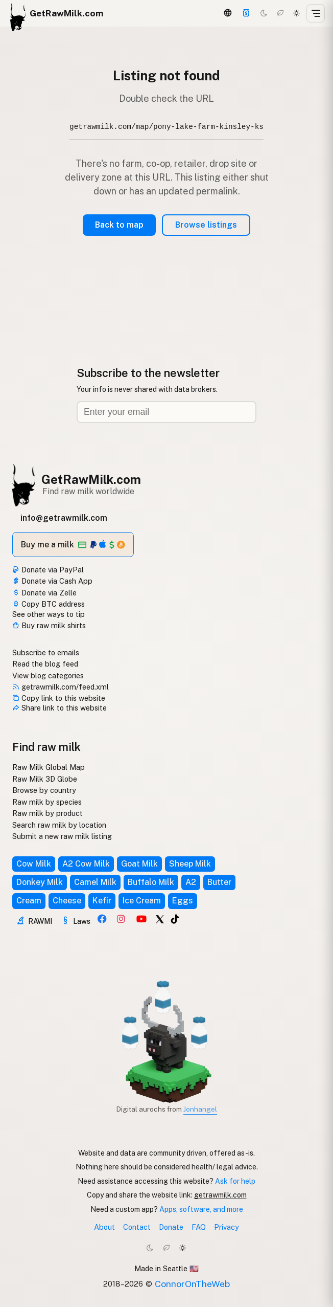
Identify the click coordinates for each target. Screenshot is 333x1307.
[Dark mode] (264, 13)
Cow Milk (33, 864)
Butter (219, 882)
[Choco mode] (280, 13)
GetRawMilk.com (91, 479)
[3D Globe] (228, 13)
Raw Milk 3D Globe (44, 778)
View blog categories (48, 675)
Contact (137, 1227)
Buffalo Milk (151, 882)
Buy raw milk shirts (49, 625)
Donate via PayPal (48, 569)
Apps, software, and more (201, 1209)
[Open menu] (315, 13)
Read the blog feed (45, 663)
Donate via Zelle (44, 592)
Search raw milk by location (59, 825)
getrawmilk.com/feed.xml (60, 686)
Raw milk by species (47, 802)
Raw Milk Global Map (48, 767)
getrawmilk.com (220, 1195)
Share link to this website (59, 707)
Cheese (67, 900)
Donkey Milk (39, 882)
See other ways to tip (48, 614)
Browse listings (206, 225)
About (104, 1227)
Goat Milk (139, 864)
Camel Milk (95, 882)
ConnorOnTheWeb (192, 1283)
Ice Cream (142, 900)
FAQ (199, 1227)
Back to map (119, 225)
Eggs (182, 900)
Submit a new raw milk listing (62, 836)
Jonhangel (200, 1109)
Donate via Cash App (52, 581)
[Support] (246, 13)
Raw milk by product (47, 813)
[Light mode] (297, 13)
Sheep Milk (190, 864)
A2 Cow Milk (86, 864)
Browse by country (44, 790)
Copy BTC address (48, 604)
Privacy (226, 1227)
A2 (190, 882)
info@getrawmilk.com (63, 518)
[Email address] (166, 412)
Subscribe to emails (45, 652)
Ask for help (235, 1181)
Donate (171, 1227)
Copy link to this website (58, 698)
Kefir (101, 900)
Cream (28, 900)
